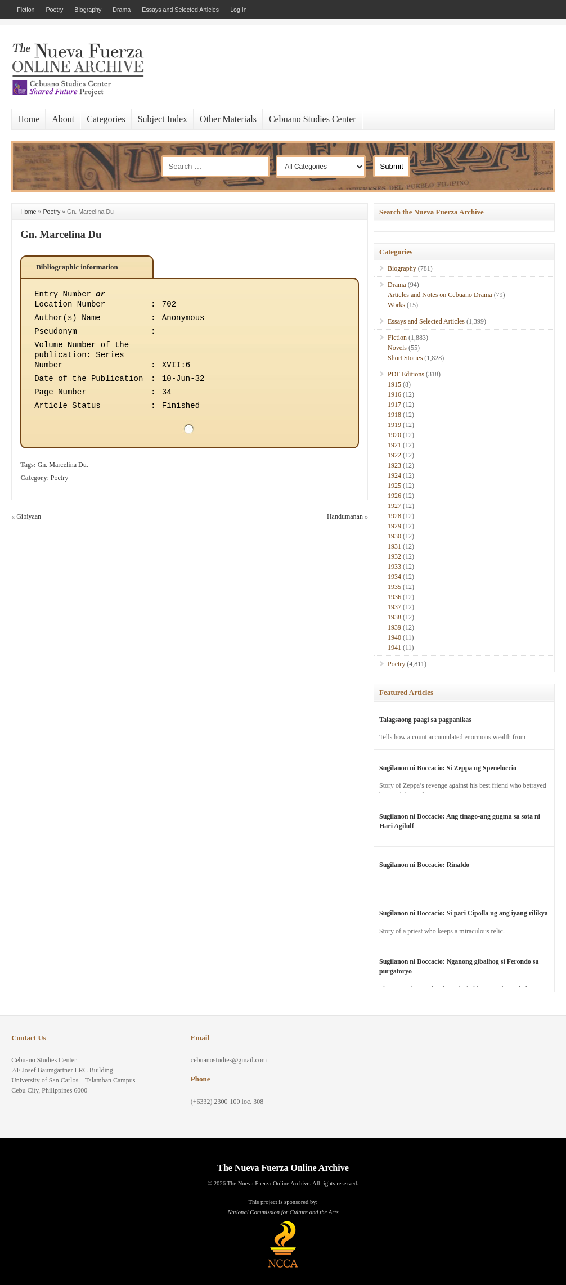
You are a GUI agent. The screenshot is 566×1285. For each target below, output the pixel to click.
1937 (394, 607)
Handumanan (345, 516)
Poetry (55, 9)
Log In (238, 9)
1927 (394, 506)
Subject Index (162, 119)
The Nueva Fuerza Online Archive (282, 1167)
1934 (394, 577)
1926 (394, 496)
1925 (394, 485)
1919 (394, 425)
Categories (106, 119)
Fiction (25, 9)
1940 (394, 637)
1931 (394, 546)
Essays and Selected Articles (180, 9)
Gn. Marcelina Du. (63, 465)
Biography (87, 9)
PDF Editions (406, 374)
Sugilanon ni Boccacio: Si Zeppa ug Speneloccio (447, 768)
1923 (394, 465)
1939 (394, 627)
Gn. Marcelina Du (60, 234)
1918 (394, 415)
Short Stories (405, 358)
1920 (394, 435)
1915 (394, 384)
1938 (394, 617)
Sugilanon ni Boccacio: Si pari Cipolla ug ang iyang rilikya (463, 913)
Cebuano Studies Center (312, 119)
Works (396, 305)
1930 (394, 536)
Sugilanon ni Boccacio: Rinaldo (424, 865)
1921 (394, 445)
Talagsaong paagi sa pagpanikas (425, 720)
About (63, 119)
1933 (394, 566)
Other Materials (228, 119)
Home (28, 119)
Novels (397, 348)
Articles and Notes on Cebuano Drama (440, 295)
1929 (394, 526)
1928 (394, 516)
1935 (394, 587)
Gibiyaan (28, 516)
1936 (394, 597)
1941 (394, 648)
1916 (394, 394)
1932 (394, 556)
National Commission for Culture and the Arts (282, 1212)
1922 (394, 455)
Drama (122, 9)
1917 (394, 404)
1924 (394, 475)
